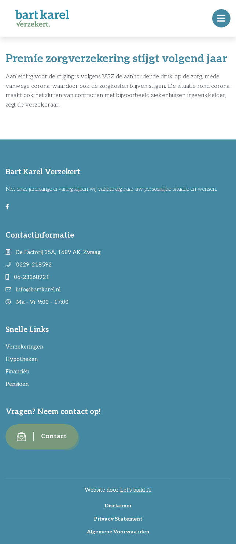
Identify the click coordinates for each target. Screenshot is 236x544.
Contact (42, 436)
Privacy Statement (118, 519)
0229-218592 (28, 264)
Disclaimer (118, 506)
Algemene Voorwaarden (118, 532)
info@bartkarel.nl (32, 289)
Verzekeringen (24, 346)
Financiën (17, 371)
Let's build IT (136, 490)
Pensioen (17, 384)
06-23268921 (27, 277)
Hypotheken (21, 359)
